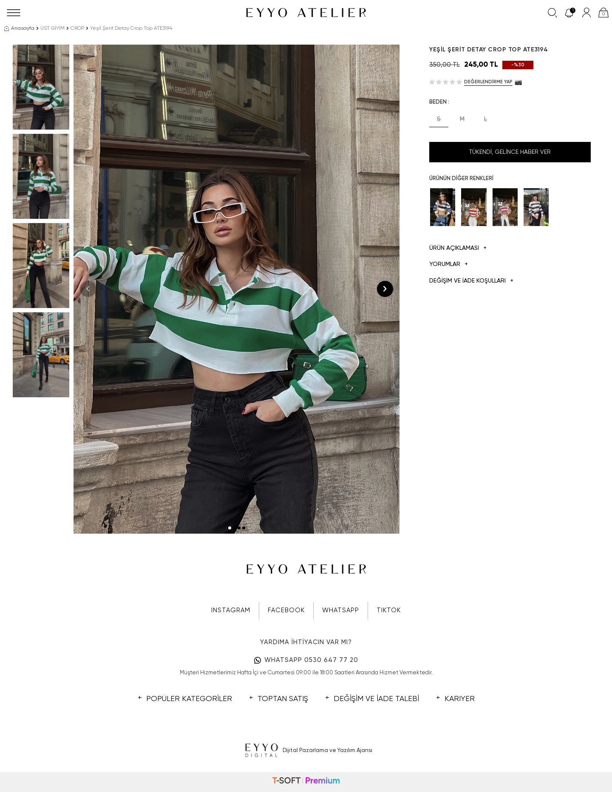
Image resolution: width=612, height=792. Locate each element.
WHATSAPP (340, 610)
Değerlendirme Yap (488, 81)
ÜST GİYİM (52, 28)
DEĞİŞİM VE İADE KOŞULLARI (471, 281)
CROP (77, 28)
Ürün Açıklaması (458, 248)
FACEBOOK (286, 610)
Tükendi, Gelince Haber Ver (510, 152)
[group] (237, 289)
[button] (229, 527)
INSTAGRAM (230, 610)
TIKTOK (389, 610)
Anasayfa (19, 28)
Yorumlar (448, 264)
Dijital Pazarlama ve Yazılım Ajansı (306, 751)
